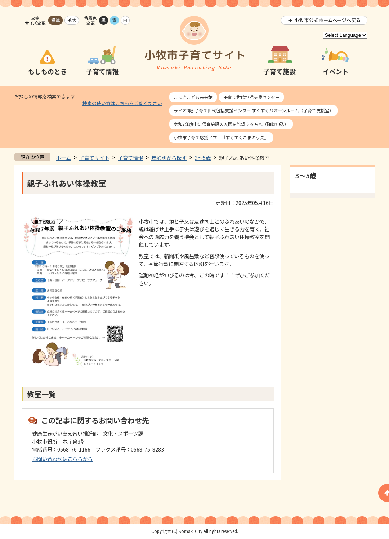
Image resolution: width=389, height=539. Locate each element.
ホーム (63, 157)
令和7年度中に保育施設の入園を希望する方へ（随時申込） (231, 124)
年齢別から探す (169, 157)
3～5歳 (203, 157)
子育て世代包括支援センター (251, 97)
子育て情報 (130, 157)
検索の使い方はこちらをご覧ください (122, 103)
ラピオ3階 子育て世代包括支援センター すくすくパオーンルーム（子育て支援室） (254, 110)
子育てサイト (94, 157)
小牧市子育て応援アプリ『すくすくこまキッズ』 (221, 137)
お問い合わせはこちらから (62, 458)
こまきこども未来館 (193, 97)
